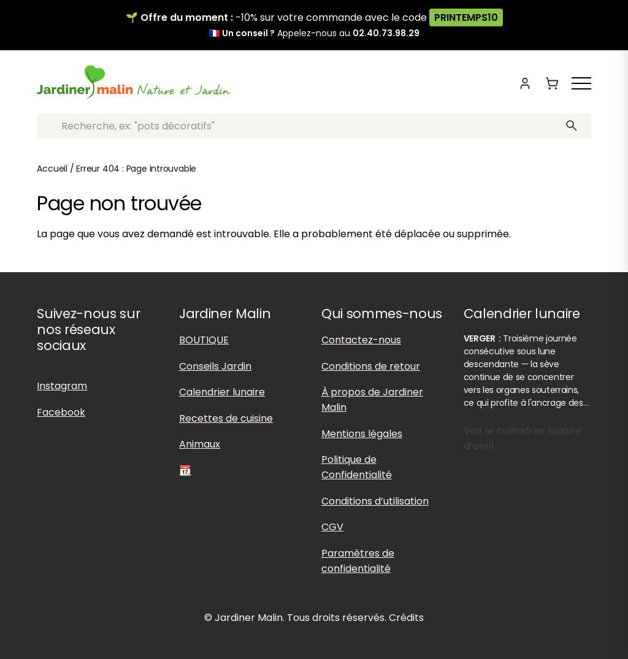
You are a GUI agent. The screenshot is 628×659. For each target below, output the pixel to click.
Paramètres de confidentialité (357, 561)
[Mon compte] (525, 83)
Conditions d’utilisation (375, 501)
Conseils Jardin (215, 366)
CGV (332, 527)
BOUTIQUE (204, 340)
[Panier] (552, 83)
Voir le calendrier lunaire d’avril (523, 438)
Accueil (52, 168)
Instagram (62, 386)
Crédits (406, 618)
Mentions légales (361, 434)
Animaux (199, 444)
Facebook (61, 412)
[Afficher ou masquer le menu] (581, 83)
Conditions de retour (370, 366)
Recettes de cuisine (226, 418)
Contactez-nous (361, 340)
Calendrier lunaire (222, 392)
